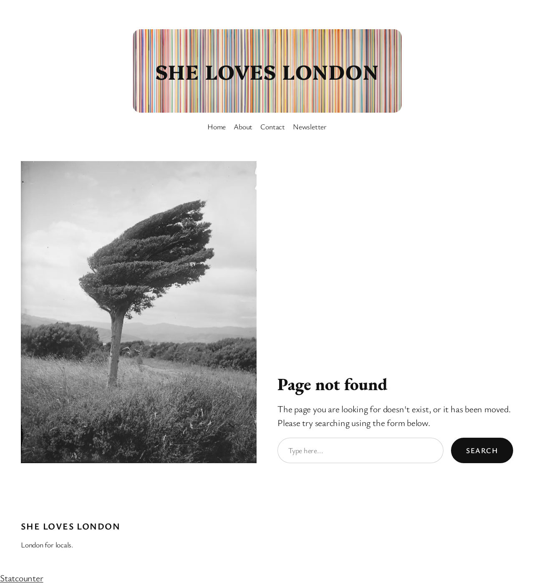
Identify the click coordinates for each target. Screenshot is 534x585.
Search (482, 450)
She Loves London (267, 71)
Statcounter (21, 578)
